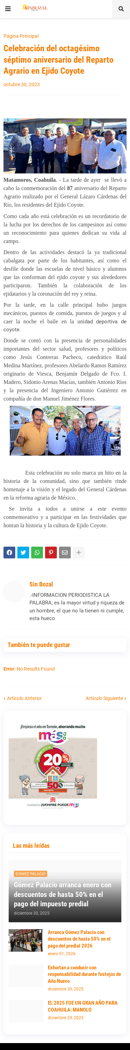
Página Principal (20, 36)
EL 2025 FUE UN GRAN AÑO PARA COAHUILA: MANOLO (83, 1006)
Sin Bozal (41, 584)
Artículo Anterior (24, 698)
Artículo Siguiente (104, 698)
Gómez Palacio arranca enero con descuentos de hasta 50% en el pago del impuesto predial (62, 894)
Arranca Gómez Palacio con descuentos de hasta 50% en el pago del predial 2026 (79, 939)
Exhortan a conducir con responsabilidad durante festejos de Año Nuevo (84, 974)
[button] (8, 9)
